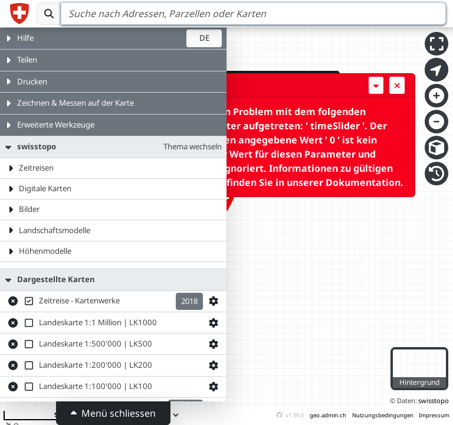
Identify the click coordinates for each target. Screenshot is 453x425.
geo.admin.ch (328, 415)
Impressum (434, 415)
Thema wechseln (192, 146)
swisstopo (433, 400)
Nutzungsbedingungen (382, 415)
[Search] (253, 13)
